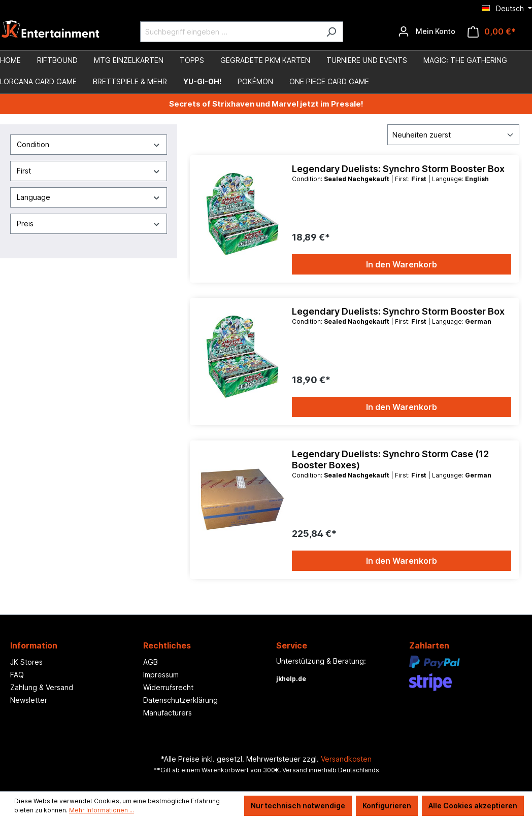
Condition (88, 144)
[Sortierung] (453, 134)
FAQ (17, 674)
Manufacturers (167, 712)
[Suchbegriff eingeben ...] (230, 31)
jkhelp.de (291, 678)
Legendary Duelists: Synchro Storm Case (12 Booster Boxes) (390, 459)
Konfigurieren (386, 805)
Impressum (161, 674)
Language (88, 197)
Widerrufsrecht (168, 687)
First (88, 170)
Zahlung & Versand (41, 687)
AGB (150, 662)
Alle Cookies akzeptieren (472, 805)
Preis (88, 223)
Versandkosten (346, 759)
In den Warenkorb (401, 264)
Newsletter (28, 700)
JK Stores (26, 662)
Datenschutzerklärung (180, 700)
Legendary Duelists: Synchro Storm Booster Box (398, 168)
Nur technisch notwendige (298, 805)
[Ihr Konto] (426, 31)
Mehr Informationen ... (101, 810)
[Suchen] (331, 31)
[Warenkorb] (491, 32)
